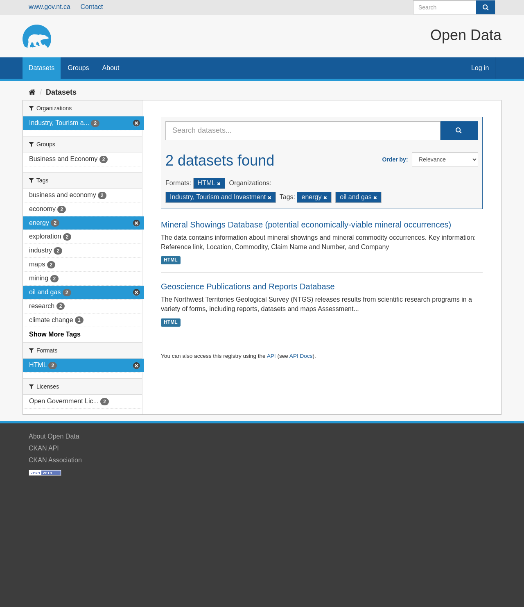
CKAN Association (55, 460)
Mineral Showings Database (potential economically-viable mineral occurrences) (306, 224)
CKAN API (44, 448)
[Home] (32, 92)
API (271, 356)
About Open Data (54, 436)
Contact (91, 6)
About (111, 67)
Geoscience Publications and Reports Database (248, 286)
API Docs (301, 356)
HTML (170, 260)
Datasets (41, 67)
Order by (394, 159)
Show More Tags (55, 334)
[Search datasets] (454, 7)
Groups (78, 67)
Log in (480, 67)
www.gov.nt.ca (49, 6)
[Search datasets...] (302, 130)
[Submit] (485, 7)
